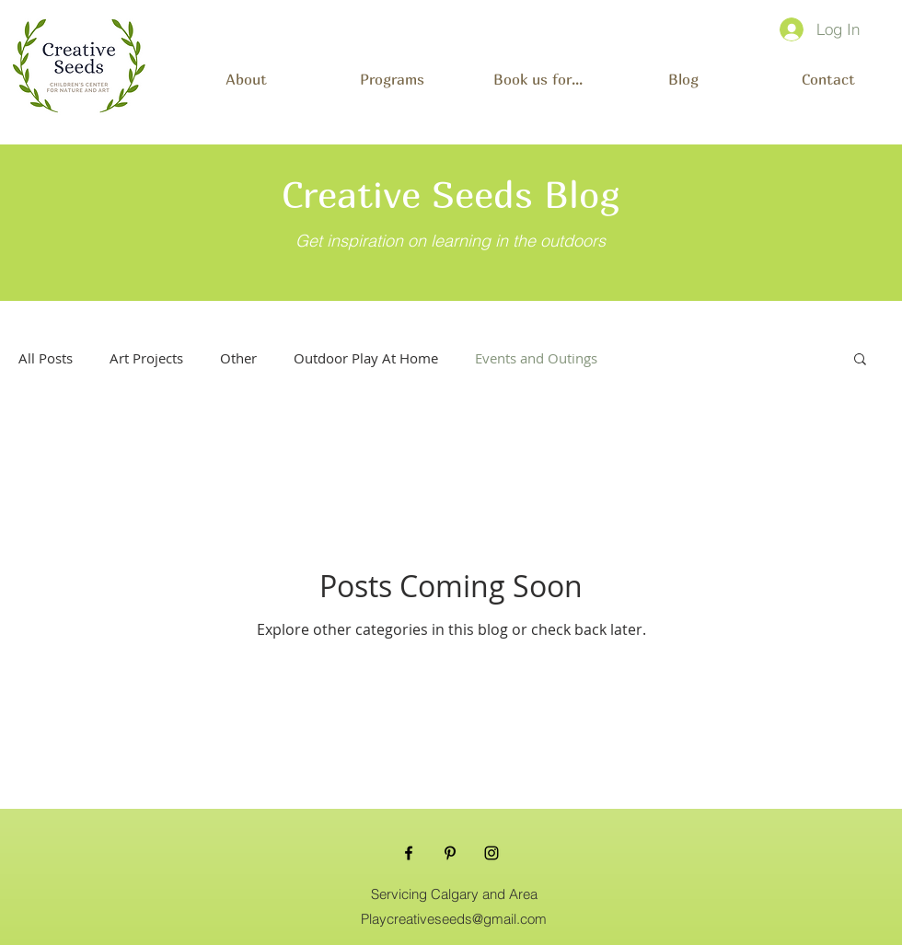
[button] (392, 71)
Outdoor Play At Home (366, 358)
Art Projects (146, 358)
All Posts (45, 358)
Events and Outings (536, 358)
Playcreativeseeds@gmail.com (454, 919)
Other (238, 358)
